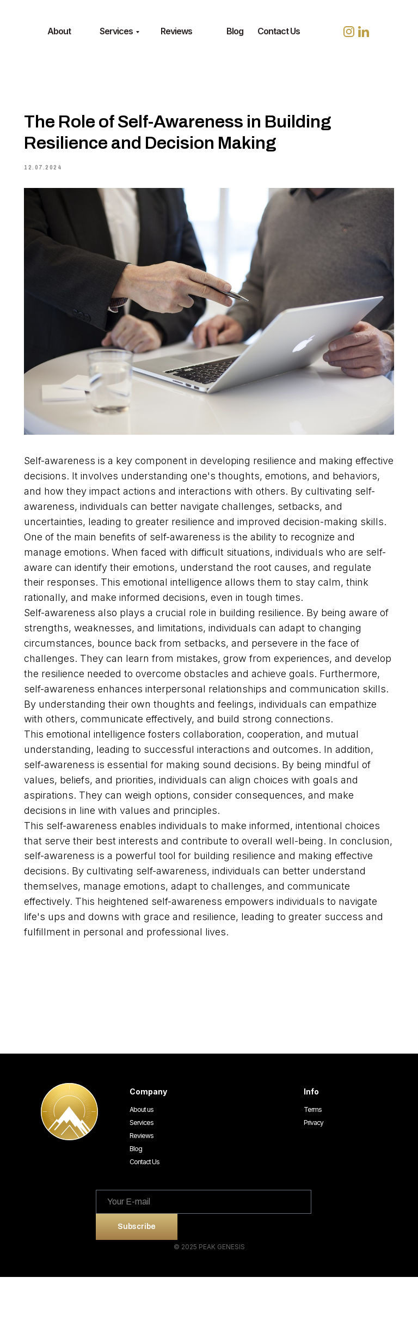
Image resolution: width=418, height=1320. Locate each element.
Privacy (313, 1165)
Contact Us (278, 31)
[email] (203, 1245)
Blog (234, 31)
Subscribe (137, 1270)
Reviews (176, 31)
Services (116, 31)
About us (141, 1152)
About (59, 31)
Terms (313, 1152)
